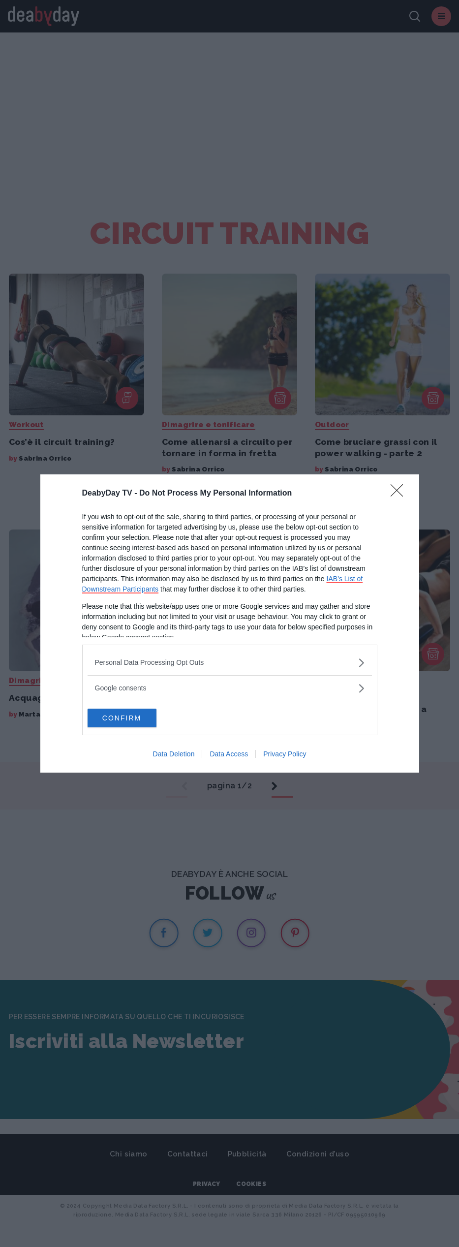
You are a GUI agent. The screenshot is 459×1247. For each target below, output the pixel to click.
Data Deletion (174, 754)
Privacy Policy (284, 754)
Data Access (229, 754)
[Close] (400, 493)
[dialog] (229, 623)
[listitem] (230, 662)
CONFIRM (134, 718)
